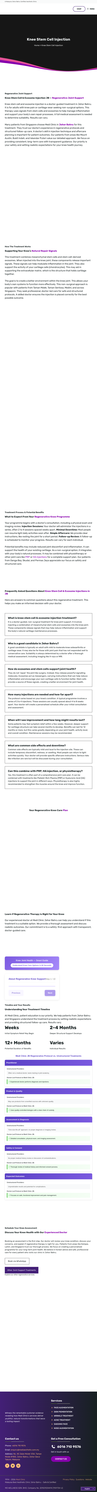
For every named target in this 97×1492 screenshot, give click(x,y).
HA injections (40, 323)
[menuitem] (88, 1488)
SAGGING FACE (61, 1040)
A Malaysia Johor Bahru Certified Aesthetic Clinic (21, 1)
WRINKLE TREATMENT (63, 1032)
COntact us (61, 1075)
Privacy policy (69, 1095)
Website (88, 1095)
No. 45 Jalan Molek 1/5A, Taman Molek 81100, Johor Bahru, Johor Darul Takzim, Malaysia (23, 1073)
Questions (80, 1095)
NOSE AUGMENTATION (64, 1044)
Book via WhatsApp (17, 961)
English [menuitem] (87, 1489)
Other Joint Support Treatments (21, 970)
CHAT (79, 9)
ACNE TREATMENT (62, 1036)
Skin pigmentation (63, 1028)
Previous (16, 693)
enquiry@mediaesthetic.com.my (25, 1066)
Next (50, 693)
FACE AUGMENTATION (64, 1023)
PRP (27, 323)
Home (36, 45)
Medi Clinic (20, 1095)
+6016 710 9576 (19, 1061)
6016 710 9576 (69, 1063)
